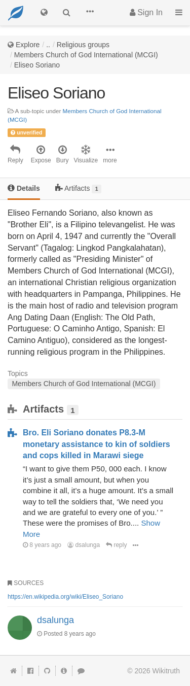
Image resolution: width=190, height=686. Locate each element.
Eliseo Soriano (37, 65)
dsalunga (83, 544)
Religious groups (83, 45)
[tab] (24, 189)
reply (116, 544)
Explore (28, 45)
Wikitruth (166, 671)
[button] (89, 12)
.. (48, 45)
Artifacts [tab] (78, 188)
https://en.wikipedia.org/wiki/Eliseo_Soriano (65, 596)
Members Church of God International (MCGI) (86, 55)
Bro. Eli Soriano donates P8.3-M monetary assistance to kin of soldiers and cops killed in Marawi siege (96, 444)
